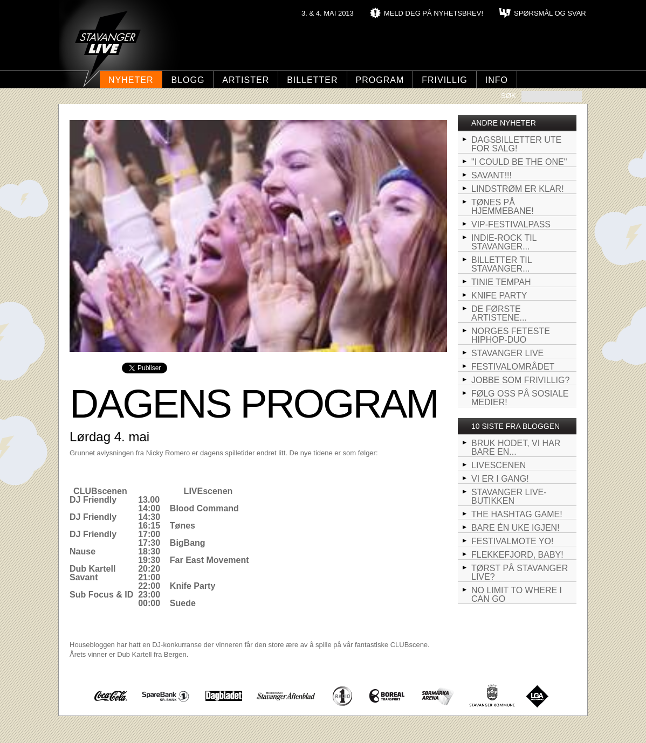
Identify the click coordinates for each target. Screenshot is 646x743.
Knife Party (499, 295)
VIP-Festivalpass (511, 224)
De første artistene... (499, 313)
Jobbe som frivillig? (520, 380)
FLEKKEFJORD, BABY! (517, 554)
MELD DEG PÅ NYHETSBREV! (433, 13)
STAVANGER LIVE (507, 353)
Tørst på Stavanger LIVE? (519, 572)
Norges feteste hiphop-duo (510, 335)
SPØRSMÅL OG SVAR (550, 13)
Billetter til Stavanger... (501, 264)
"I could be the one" (519, 161)
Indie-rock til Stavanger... (504, 242)
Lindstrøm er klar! (517, 188)
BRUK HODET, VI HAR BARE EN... (515, 447)
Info (496, 80)
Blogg (187, 80)
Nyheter (130, 80)
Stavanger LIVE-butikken (509, 496)
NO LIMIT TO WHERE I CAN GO (516, 594)
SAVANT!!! (491, 175)
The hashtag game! (516, 514)
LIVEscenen (498, 465)
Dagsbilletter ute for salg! (516, 144)
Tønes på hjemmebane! (502, 207)
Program (380, 80)
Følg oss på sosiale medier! (520, 398)
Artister (245, 80)
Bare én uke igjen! (515, 527)
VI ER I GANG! (500, 478)
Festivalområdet (512, 366)
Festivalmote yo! (512, 541)
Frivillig (445, 80)
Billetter (312, 80)
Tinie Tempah (501, 282)
